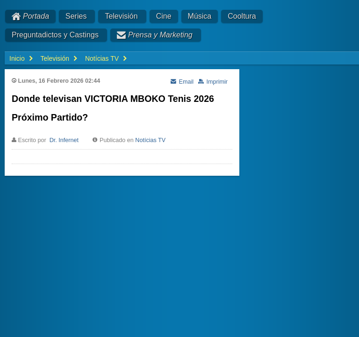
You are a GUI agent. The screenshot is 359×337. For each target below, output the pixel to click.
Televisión (121, 16)
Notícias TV (150, 140)
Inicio (17, 58)
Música (200, 16)
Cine (164, 16)
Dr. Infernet (64, 140)
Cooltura (242, 16)
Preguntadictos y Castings (55, 35)
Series (75, 16)
